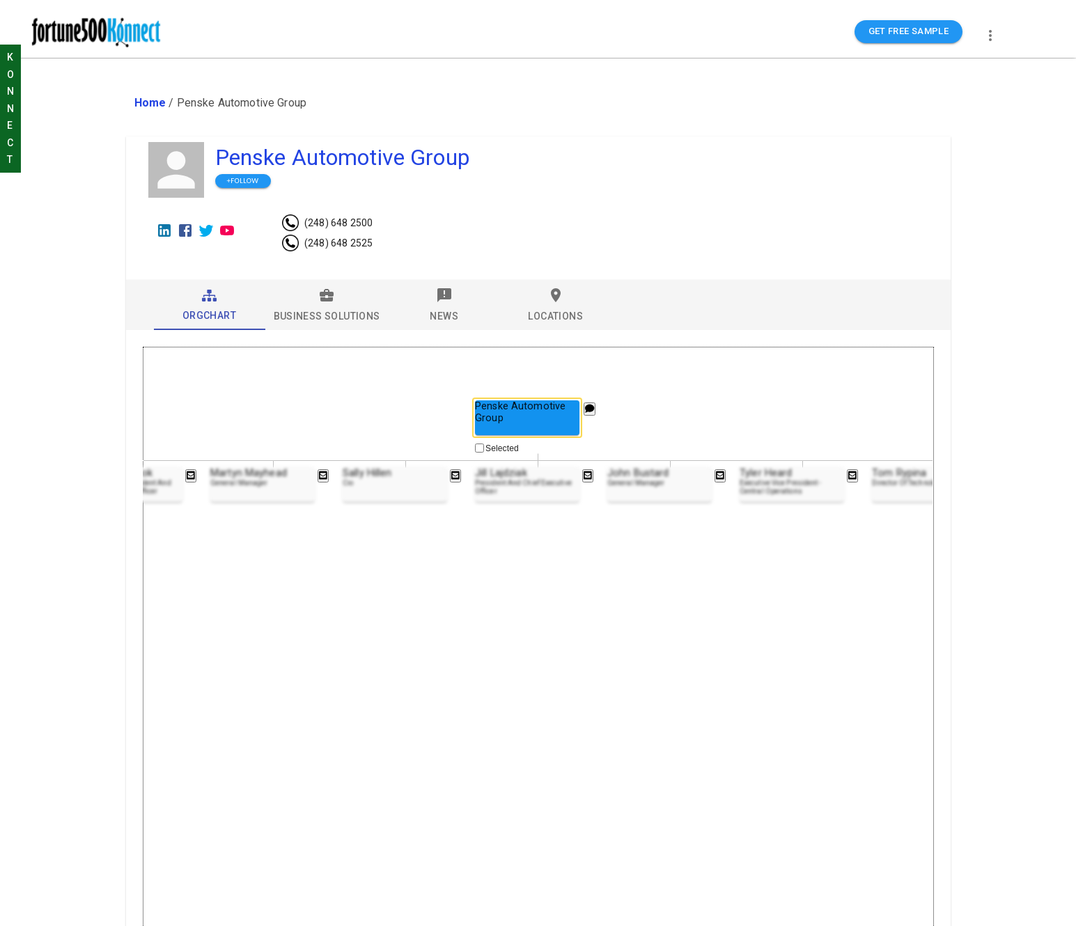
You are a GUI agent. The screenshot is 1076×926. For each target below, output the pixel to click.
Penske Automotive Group (342, 157)
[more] (990, 35)
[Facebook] (185, 230)
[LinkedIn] (164, 230)
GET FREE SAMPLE (909, 31)
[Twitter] (206, 230)
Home (150, 102)
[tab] (209, 305)
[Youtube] (227, 230)
